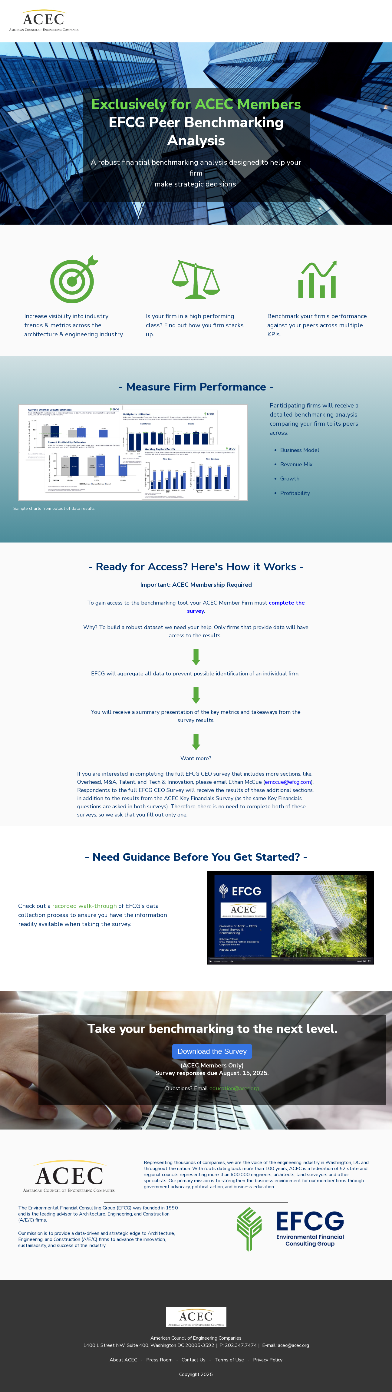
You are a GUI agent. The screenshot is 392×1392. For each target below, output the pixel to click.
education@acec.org (234, 1088)
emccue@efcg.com (288, 782)
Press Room (159, 1360)
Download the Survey (212, 1051)
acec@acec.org (293, 1345)
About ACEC (123, 1360)
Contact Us (194, 1360)
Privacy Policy (267, 1360)
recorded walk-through (84, 906)
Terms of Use (229, 1360)
